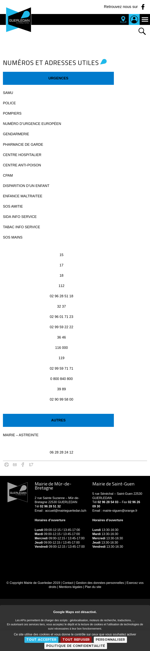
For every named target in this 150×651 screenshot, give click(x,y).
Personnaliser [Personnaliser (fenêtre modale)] (110, 639)
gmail (14, 464)
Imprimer (6, 464)
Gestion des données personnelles (100, 582)
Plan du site (93, 587)
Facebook (23, 464)
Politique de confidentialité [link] (75, 646)
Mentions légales (70, 587)
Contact (67, 582)
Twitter (31, 464)
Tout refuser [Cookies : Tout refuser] (76, 639)
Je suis (134, 19)
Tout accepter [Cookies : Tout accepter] (41, 639)
